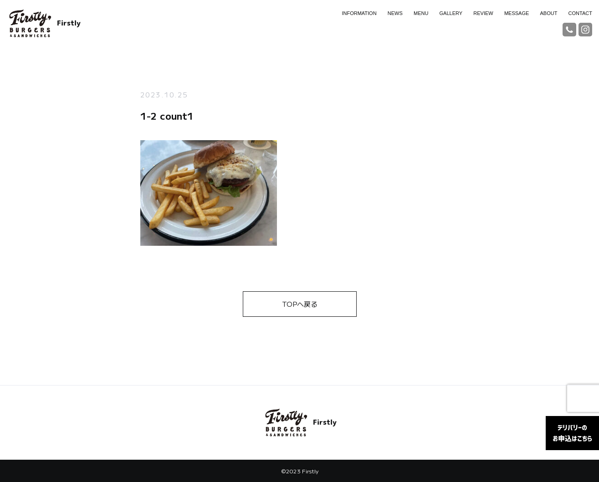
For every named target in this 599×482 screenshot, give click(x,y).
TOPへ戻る (299, 304)
